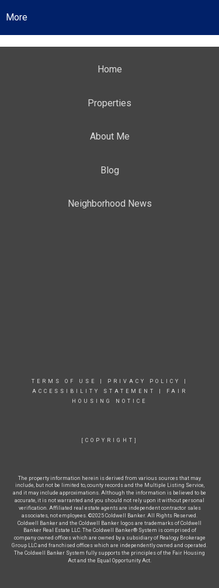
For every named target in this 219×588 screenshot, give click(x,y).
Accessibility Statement (93, 391)
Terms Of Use (64, 381)
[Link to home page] (109, 17)
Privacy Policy (143, 381)
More (16, 17)
